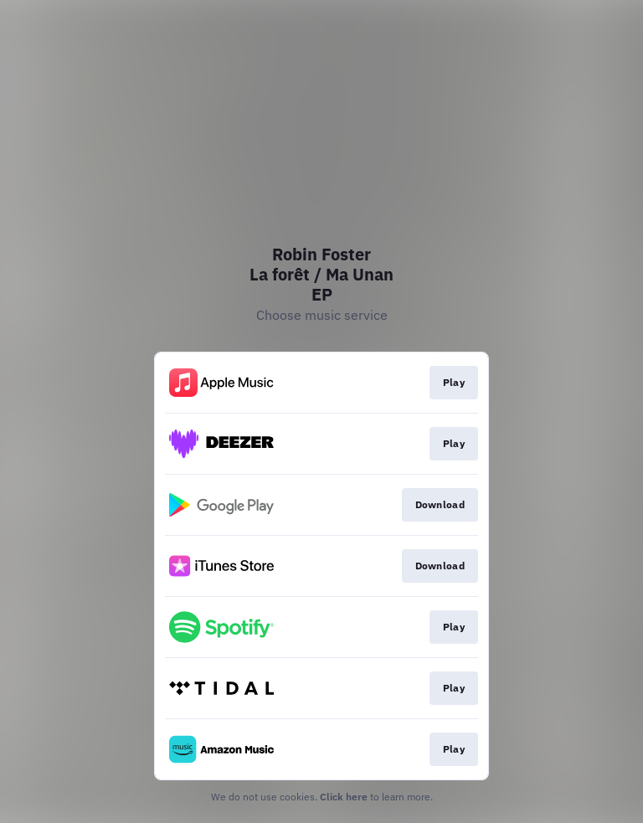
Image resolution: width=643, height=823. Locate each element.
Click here (344, 796)
